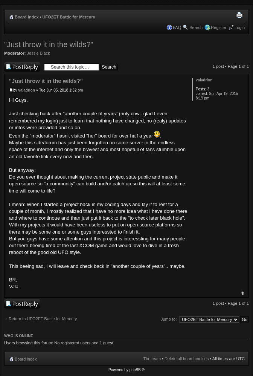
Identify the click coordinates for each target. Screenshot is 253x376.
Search (196, 27)
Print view (240, 15)
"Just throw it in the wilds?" (48, 44)
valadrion (26, 90)
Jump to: (169, 319)
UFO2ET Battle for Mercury (68, 17)
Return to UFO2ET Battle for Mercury (43, 318)
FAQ (177, 27)
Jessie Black (38, 53)
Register (218, 27)
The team (152, 358)
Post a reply (22, 67)
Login (240, 27)
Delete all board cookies (187, 358)
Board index (27, 17)
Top (243, 293)
